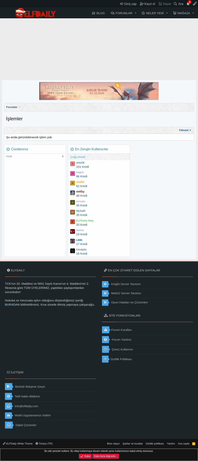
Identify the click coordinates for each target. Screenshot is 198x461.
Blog (100, 13)
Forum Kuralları (117, 329)
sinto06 (80, 162)
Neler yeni (155, 13)
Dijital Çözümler (20, 425)
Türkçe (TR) (44, 443)
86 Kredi (81, 176)
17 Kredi (81, 244)
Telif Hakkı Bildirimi (22, 396)
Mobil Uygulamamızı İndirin (28, 415)
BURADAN (12, 304)
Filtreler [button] (184, 130)
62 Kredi (81, 186)
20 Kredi (81, 224)
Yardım (171, 443)
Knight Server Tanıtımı (121, 284)
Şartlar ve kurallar (133, 443)
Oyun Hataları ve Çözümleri (125, 302)
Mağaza (184, 13)
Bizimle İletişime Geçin (25, 386)
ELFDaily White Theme (18, 443)
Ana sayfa (183, 443)
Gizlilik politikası (155, 443)
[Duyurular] (188, 3)
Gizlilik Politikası (117, 359)
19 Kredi (81, 234)
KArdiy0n (81, 249)
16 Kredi (81, 253)
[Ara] (178, 4)
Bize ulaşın (113, 443)
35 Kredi (81, 205)
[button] (135, 13)
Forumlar (124, 13)
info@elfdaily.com (21, 406)
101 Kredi (82, 166)
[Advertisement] (99, 48)
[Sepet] (164, 4)
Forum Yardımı (116, 339)
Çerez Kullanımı (117, 349)
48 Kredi (81, 195)
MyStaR (80, 210)
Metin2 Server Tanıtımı (121, 293)
